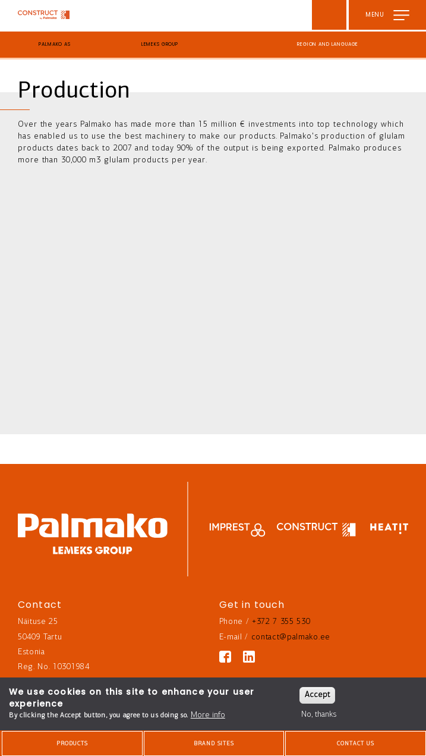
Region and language (327, 44)
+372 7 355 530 (281, 621)
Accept (317, 695)
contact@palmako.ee (290, 637)
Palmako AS (55, 44)
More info (208, 715)
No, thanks (318, 714)
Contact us (355, 744)
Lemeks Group (159, 44)
